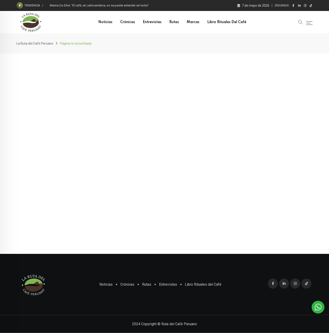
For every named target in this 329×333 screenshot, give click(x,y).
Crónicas (127, 22)
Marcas (193, 22)
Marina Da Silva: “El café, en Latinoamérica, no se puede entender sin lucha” (99, 5)
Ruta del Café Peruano (179, 324)
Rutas (174, 22)
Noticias (105, 22)
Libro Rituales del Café (226, 22)
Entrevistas (152, 22)
